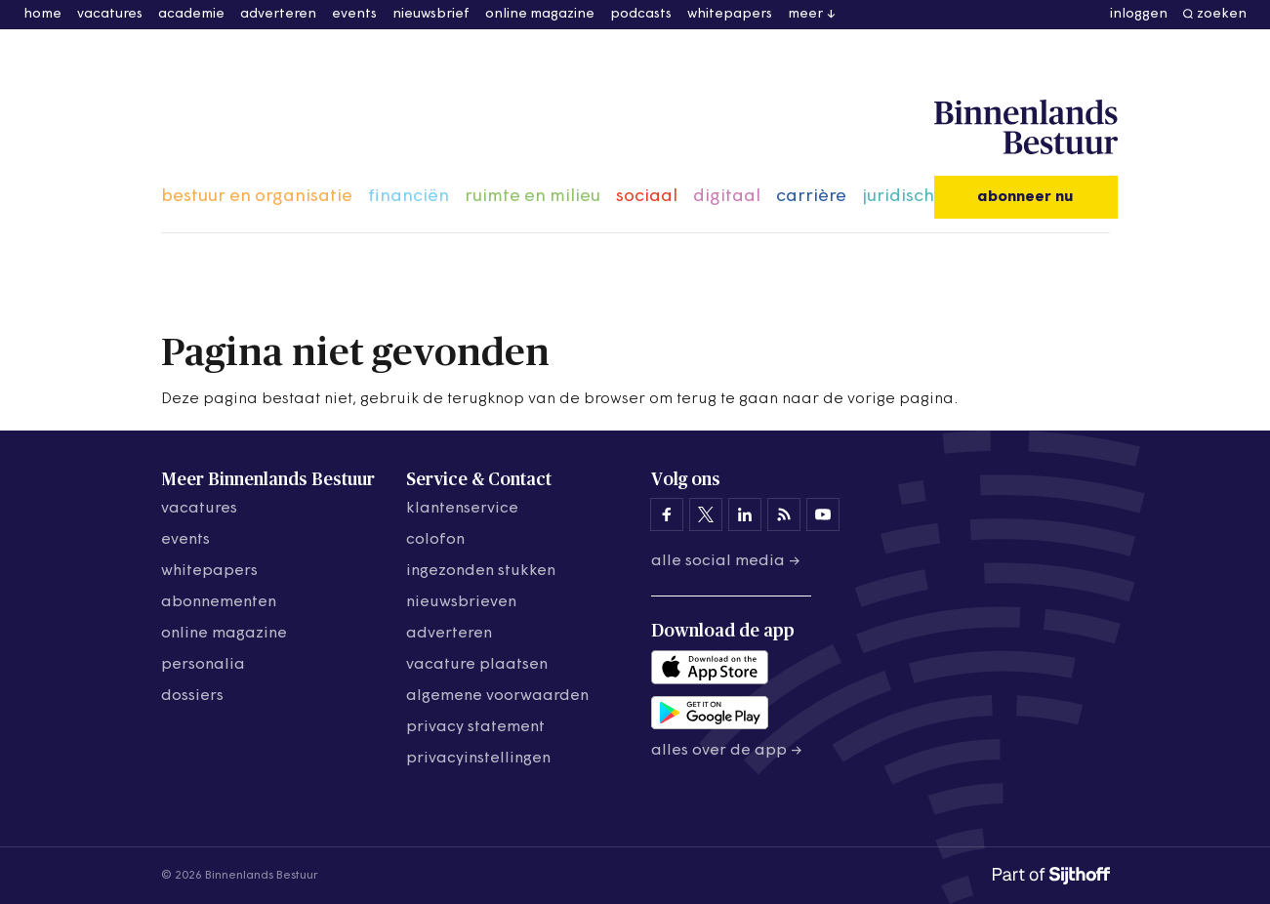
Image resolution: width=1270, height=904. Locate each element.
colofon (435, 540)
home (42, 14)
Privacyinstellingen (478, 758)
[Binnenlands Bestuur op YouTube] (823, 514)
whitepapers (729, 14)
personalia (203, 665)
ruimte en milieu (532, 196)
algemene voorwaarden (497, 696)
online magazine (539, 14)
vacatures (110, 14)
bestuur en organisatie (256, 196)
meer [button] (805, 14)
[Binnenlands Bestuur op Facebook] (666, 514)
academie (191, 14)
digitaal (726, 196)
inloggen (1139, 14)
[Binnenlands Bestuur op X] (705, 514)
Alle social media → (725, 561)
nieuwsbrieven (461, 602)
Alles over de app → (726, 751)
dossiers (192, 696)
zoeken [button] (1222, 14)
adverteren (278, 14)
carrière (811, 196)
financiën (408, 196)
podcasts (641, 14)
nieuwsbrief (431, 14)
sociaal (646, 196)
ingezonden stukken (480, 571)
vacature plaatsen (477, 665)
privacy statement (475, 727)
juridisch (898, 196)
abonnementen (218, 602)
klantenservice (462, 508)
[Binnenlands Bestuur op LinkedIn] (744, 514)
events (354, 14)
